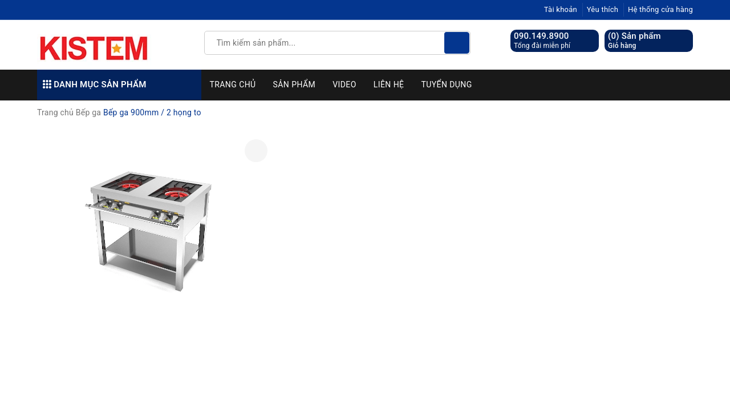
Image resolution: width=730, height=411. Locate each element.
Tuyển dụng (446, 84)
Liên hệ (389, 84)
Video (344, 84)
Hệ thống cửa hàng (660, 9)
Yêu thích (603, 9)
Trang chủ (233, 84)
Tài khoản (560, 9)
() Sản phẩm (634, 41)
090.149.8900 (541, 36)
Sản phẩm (294, 84)
